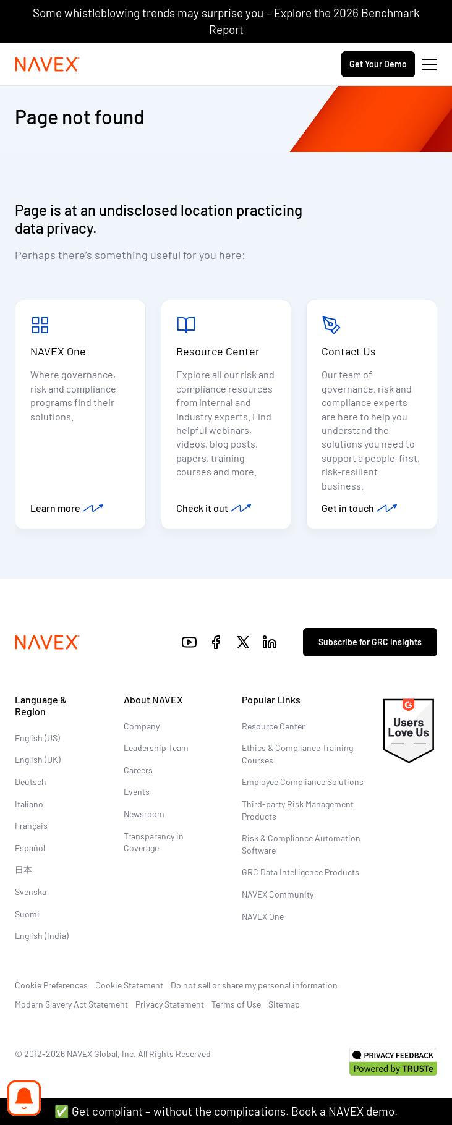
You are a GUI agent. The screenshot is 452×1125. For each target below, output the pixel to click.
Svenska (30, 891)
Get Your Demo (378, 64)
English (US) (37, 737)
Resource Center (218, 351)
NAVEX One (58, 351)
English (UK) (38, 759)
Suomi (27, 914)
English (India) (42, 935)
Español (30, 848)
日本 (23, 869)
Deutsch (30, 781)
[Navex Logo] (47, 64)
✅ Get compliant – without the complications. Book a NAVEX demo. (226, 1111)
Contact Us (349, 351)
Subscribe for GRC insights (370, 642)
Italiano (29, 804)
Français (31, 825)
